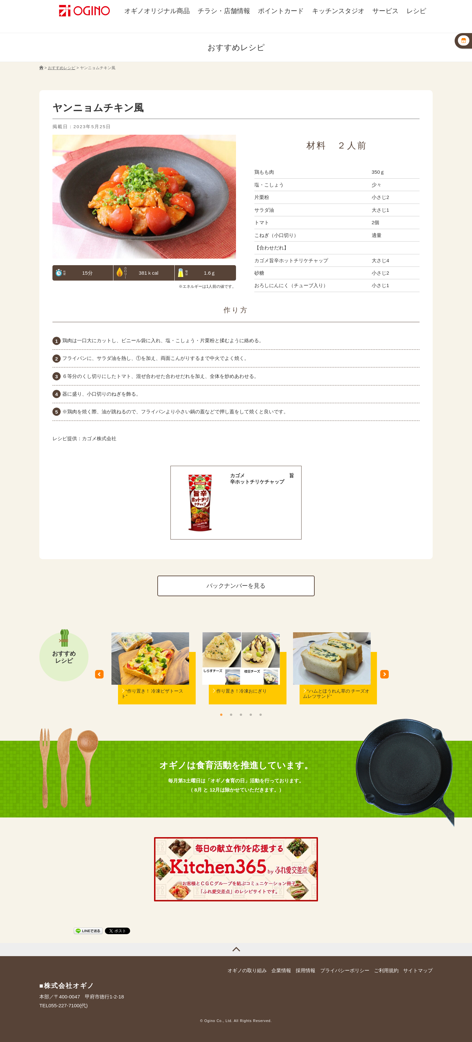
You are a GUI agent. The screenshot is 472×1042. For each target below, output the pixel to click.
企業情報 (281, 970)
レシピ (416, 10)
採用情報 (305, 970)
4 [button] (250, 714)
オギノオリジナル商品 (157, 10)
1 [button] (221, 714)
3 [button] (241, 714)
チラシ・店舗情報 (224, 10)
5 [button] (260, 714)
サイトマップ (418, 970)
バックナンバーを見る (236, 585)
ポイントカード (281, 10)
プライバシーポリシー (344, 970)
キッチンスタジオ (338, 10)
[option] (150, 676)
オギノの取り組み (247, 970)
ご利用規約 (386, 970)
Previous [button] (101, 676)
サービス (385, 10)
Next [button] (386, 676)
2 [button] (231, 714)
